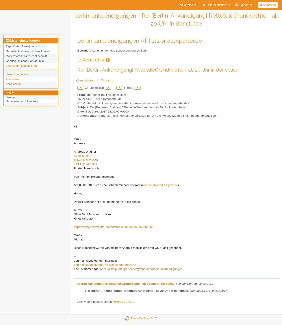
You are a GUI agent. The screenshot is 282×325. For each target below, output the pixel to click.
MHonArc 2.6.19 (123, 301)
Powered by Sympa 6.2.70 (144, 318)
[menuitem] (188, 5)
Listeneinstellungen (23, 40)
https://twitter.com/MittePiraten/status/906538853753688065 (114, 227)
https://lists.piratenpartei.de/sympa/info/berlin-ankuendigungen (141, 269)
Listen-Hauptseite (17, 74)
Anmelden (268, 5)
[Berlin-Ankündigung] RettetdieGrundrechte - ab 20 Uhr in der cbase (125, 283)
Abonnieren (13, 79)
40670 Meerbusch (86, 160)
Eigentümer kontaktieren (21, 65)
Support (242, 5)
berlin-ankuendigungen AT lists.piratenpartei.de (105, 264)
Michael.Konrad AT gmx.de (160, 185)
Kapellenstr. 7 (83, 155)
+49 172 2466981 (85, 164)
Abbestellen (13, 84)
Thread (106, 80)
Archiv (10, 92)
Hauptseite (188, 5)
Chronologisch (85, 80)
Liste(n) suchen (214, 5)
